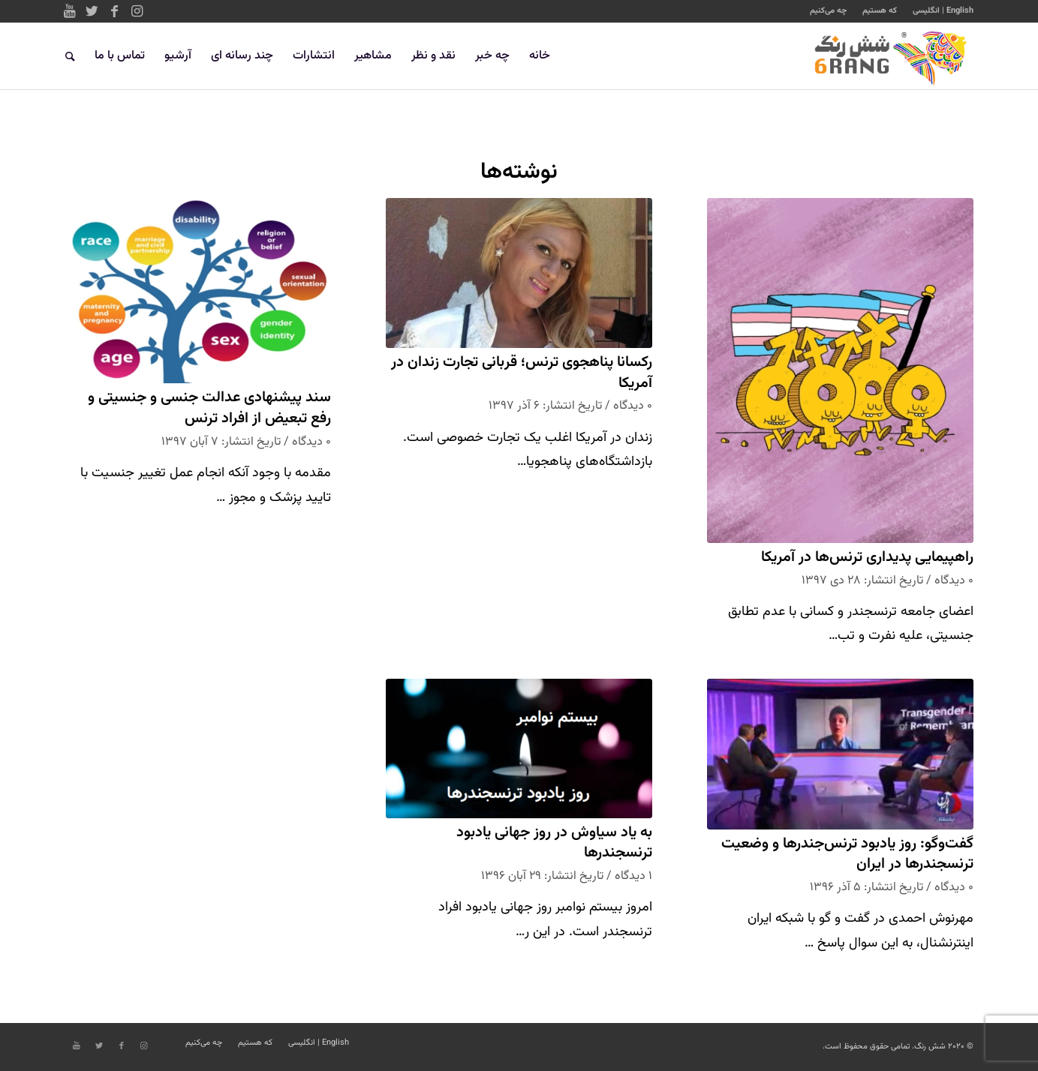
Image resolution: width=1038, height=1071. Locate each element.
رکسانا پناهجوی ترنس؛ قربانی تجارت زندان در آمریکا (521, 373)
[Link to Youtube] (70, 11)
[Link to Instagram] (137, 11)
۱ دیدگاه (633, 876)
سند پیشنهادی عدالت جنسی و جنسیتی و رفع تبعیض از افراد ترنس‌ (209, 408)
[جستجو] (70, 56)
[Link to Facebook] (115, 11)
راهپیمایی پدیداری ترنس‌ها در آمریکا (867, 557)
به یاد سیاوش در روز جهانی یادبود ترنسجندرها (554, 843)
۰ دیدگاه (953, 580)
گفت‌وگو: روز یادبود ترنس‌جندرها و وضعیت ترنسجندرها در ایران (847, 854)
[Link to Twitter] (92, 11)
